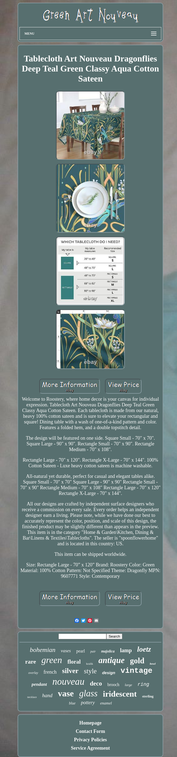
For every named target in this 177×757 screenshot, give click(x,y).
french (50, 672)
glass (88, 693)
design (108, 672)
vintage (137, 671)
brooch (113, 684)
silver (70, 671)
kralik (89, 663)
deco (96, 683)
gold (137, 660)
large (128, 685)
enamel (106, 703)
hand (47, 695)
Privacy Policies (90, 739)
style (90, 671)
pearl (80, 651)
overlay (33, 673)
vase (66, 693)
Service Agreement (90, 748)
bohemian (42, 649)
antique (111, 660)
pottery (88, 702)
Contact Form (90, 731)
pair (93, 651)
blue (72, 703)
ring (143, 684)
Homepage (90, 723)
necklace (32, 697)
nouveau (68, 681)
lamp (126, 650)
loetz (144, 649)
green (51, 660)
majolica (108, 651)
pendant (39, 684)
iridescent (120, 693)
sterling (147, 696)
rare (30, 661)
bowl (152, 663)
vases (66, 650)
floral (74, 661)
